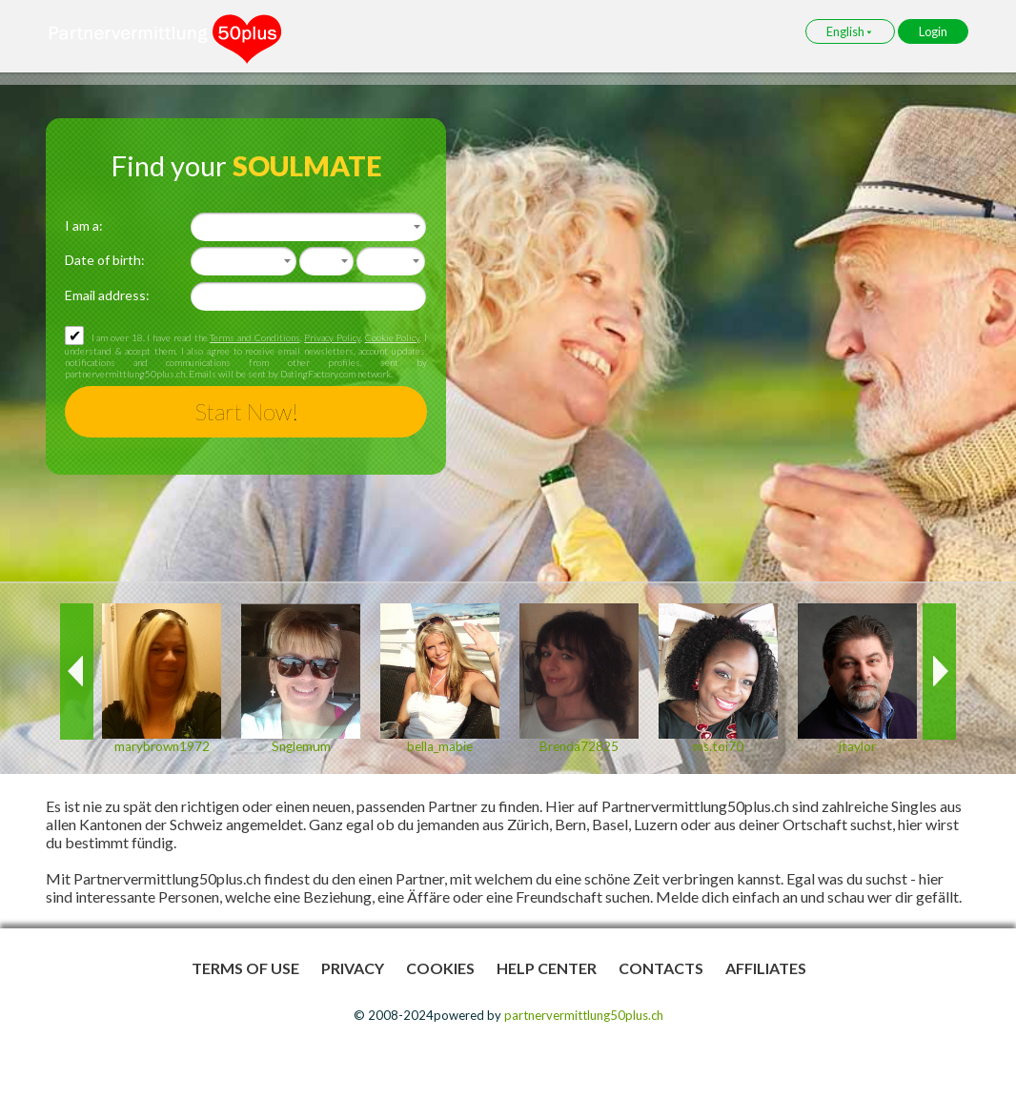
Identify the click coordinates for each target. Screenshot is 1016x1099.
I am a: (84, 225)
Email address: (107, 295)
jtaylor (857, 746)
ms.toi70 (718, 746)
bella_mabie (440, 746)
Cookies (440, 968)
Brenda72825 (579, 746)
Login (933, 31)
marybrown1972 (162, 746)
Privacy (352, 968)
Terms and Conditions (254, 337)
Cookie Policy (392, 337)
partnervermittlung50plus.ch (583, 1015)
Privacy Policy (332, 337)
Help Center (547, 968)
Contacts (661, 968)
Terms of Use (245, 968)
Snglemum (301, 746)
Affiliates (765, 968)
